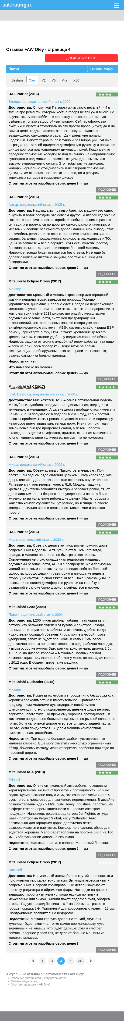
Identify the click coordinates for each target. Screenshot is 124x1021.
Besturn (17, 80)
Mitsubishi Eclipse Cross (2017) (35, 280)
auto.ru (17, 5)
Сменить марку (101, 68)
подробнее (107, 189)
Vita (64, 80)
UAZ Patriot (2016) (24, 93)
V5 (54, 80)
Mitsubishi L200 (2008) (27, 606)
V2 (44, 80)
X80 (76, 80)
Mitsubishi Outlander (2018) (32, 681)
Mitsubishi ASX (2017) (27, 386)
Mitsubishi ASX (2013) (27, 771)
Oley (32, 80)
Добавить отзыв (91, 58)
